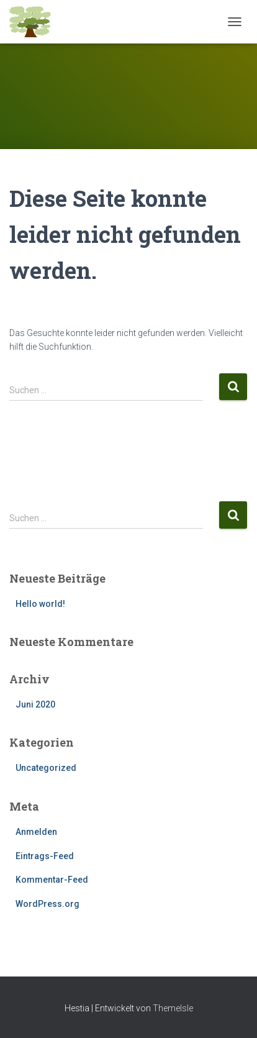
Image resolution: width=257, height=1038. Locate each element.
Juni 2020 (35, 704)
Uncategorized (46, 768)
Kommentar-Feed (52, 880)
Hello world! (40, 604)
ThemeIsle (173, 1008)
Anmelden (36, 832)
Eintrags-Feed (45, 856)
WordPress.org (47, 904)
